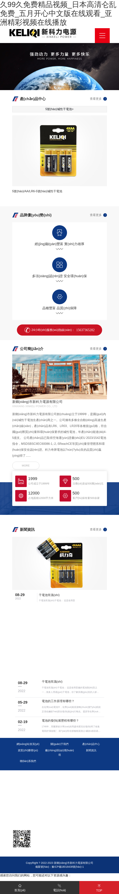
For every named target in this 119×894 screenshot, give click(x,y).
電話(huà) (59, 887)
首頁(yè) (19, 887)
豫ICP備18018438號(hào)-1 (68, 866)
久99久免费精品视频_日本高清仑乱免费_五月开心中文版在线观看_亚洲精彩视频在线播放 (58, 13)
